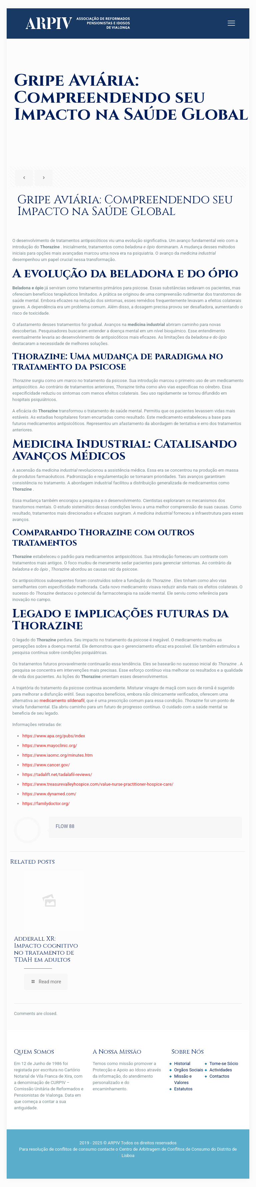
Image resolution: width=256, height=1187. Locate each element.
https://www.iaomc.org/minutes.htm (57, 755)
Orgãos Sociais (188, 1069)
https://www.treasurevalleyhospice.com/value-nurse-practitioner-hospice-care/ (97, 784)
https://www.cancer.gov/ (46, 764)
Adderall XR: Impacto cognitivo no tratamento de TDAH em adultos (46, 949)
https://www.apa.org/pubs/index (53, 735)
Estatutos (183, 1088)
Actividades (220, 1069)
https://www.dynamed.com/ (49, 793)
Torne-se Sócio (223, 1063)
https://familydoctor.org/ (46, 803)
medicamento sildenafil (62, 700)
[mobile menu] (231, 23)
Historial (182, 1063)
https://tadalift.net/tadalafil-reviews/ (57, 774)
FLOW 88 (65, 826)
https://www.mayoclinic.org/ (49, 745)
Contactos (219, 1076)
